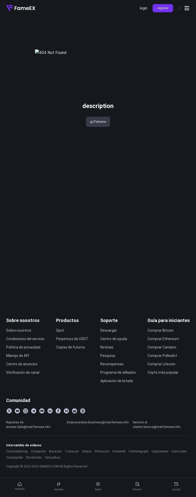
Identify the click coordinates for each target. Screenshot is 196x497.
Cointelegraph (139, 462)
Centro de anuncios (22, 374)
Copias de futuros (70, 357)
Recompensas (112, 374)
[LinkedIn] (50, 421)
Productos (67, 331)
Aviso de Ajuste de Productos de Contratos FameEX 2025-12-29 (42, 243)
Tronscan (72, 462)
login (144, 8)
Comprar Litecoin (161, 374)
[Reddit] (74, 421)
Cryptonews (160, 462)
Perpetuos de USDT (72, 349)
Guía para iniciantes (169, 331)
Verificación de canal (22, 383)
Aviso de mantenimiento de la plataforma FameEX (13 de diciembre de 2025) (42, 260)
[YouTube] (17, 421)
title (9, 25)
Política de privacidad (23, 357)
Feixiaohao (52, 468)
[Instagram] (25, 421)
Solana (87, 462)
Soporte (109, 331)
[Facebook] (58, 421)
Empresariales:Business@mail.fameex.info (98, 433)
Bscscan (55, 462)
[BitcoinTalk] (83, 421)
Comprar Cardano (162, 357)
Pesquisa (107, 366)
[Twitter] (9, 421)
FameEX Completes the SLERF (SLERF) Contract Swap (42, 286)
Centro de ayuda (113, 349)
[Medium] (66, 421)
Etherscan (102, 462)
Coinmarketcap (17, 462)
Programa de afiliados (118, 383)
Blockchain (34, 468)
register (162, 8)
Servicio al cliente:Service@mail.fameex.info (156, 435)
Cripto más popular (163, 383)
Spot (60, 341)
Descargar (108, 341)
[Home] (20, 8)
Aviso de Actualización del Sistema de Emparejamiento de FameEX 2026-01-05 (42, 235)
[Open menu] (187, 8)
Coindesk (119, 462)
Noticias (106, 357)
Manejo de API (17, 366)
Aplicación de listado (116, 391)
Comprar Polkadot (162, 366)
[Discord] (42, 421)
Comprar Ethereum (163, 349)
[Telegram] (34, 421)
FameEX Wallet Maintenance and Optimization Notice (42, 269)
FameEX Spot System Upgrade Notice (42, 277)
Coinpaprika (14, 468)
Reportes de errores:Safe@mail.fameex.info (28, 435)
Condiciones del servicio (25, 349)
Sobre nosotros (23, 331)
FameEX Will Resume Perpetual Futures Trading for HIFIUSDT (42, 294)
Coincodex (179, 462)
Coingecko (38, 462)
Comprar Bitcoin (161, 341)
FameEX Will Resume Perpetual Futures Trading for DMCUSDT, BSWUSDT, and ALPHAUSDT (42, 302)
